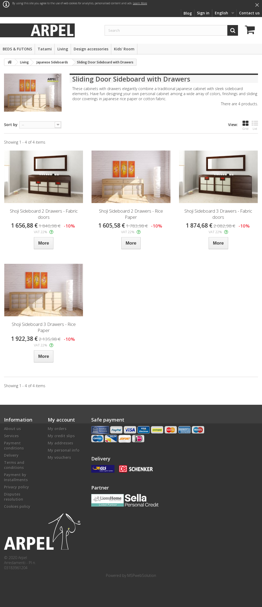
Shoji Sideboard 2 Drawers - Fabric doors (44, 214)
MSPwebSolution (141, 575)
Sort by (11, 124)
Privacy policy (16, 486)
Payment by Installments (16, 477)
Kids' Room (124, 48)
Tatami (45, 48)
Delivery (11, 455)
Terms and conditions (14, 465)
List (255, 125)
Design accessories (91, 48)
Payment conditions (14, 445)
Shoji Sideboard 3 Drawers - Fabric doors (218, 214)
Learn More (140, 3)
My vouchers (59, 457)
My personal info (64, 450)
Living (62, 48)
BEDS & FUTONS (17, 48)
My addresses (60, 443)
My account (61, 419)
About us (12, 428)
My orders (57, 428)
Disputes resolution (13, 497)
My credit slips (61, 435)
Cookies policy (17, 506)
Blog (188, 13)
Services (11, 435)
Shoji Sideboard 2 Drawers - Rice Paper (131, 214)
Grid (245, 125)
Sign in (203, 12)
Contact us (249, 12)
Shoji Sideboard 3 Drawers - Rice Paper (44, 327)
